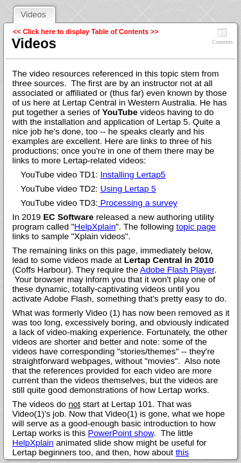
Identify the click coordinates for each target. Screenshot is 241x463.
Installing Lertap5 (133, 174)
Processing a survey (137, 203)
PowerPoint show (121, 433)
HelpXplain (95, 227)
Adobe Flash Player (177, 270)
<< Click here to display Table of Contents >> (86, 31)
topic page (196, 227)
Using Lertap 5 (128, 189)
